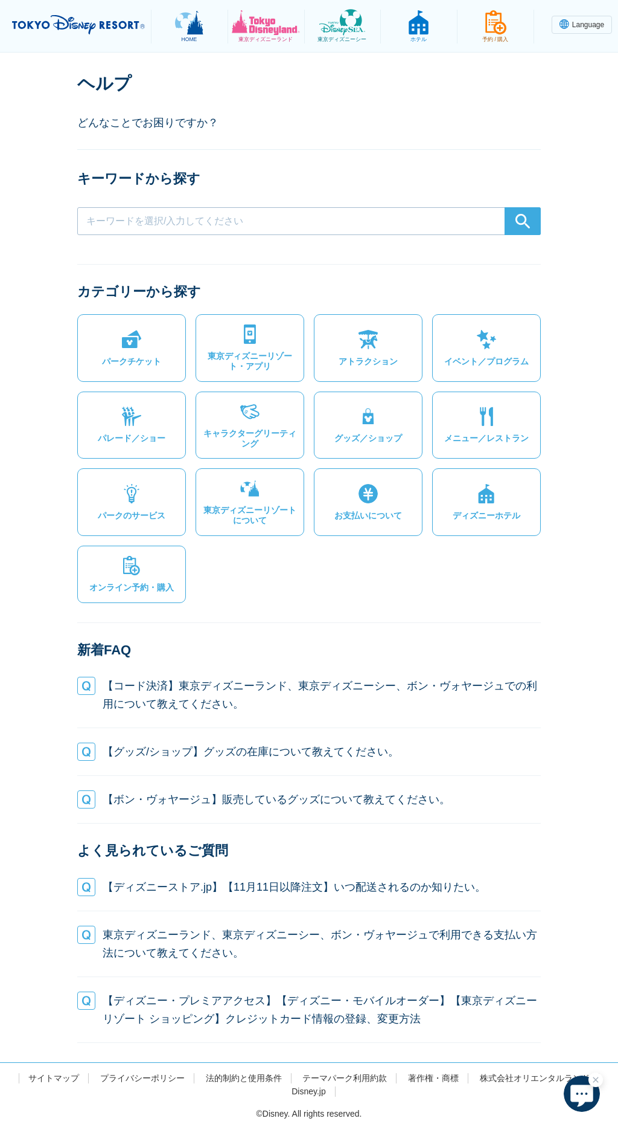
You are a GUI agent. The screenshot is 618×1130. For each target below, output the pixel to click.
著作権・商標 (433, 1078)
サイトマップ (53, 1078)
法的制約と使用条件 (244, 1078)
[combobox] (309, 221)
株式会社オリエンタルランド (535, 1078)
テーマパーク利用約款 (344, 1078)
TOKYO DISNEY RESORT (78, 24)
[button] (131, 348)
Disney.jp (308, 1091)
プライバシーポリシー (142, 1078)
